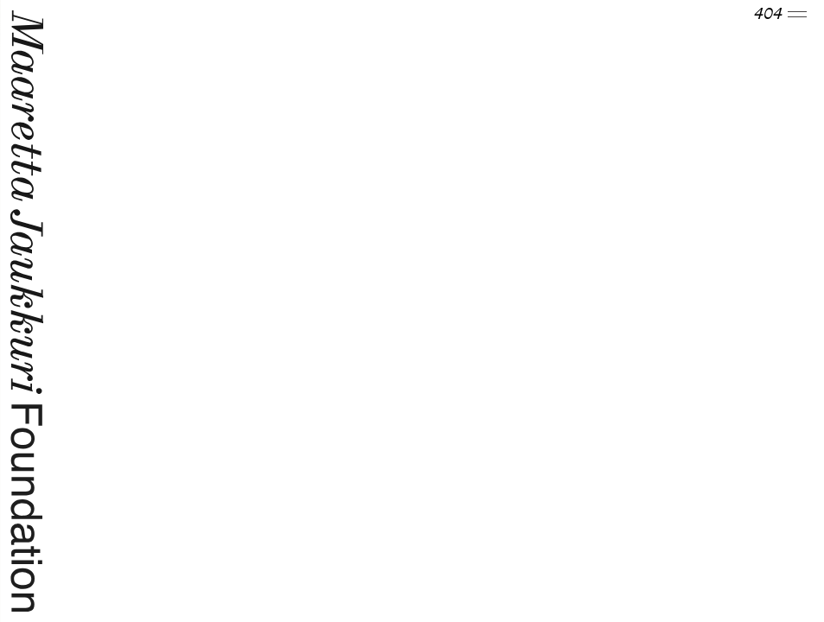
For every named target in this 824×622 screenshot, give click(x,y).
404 (780, 14)
